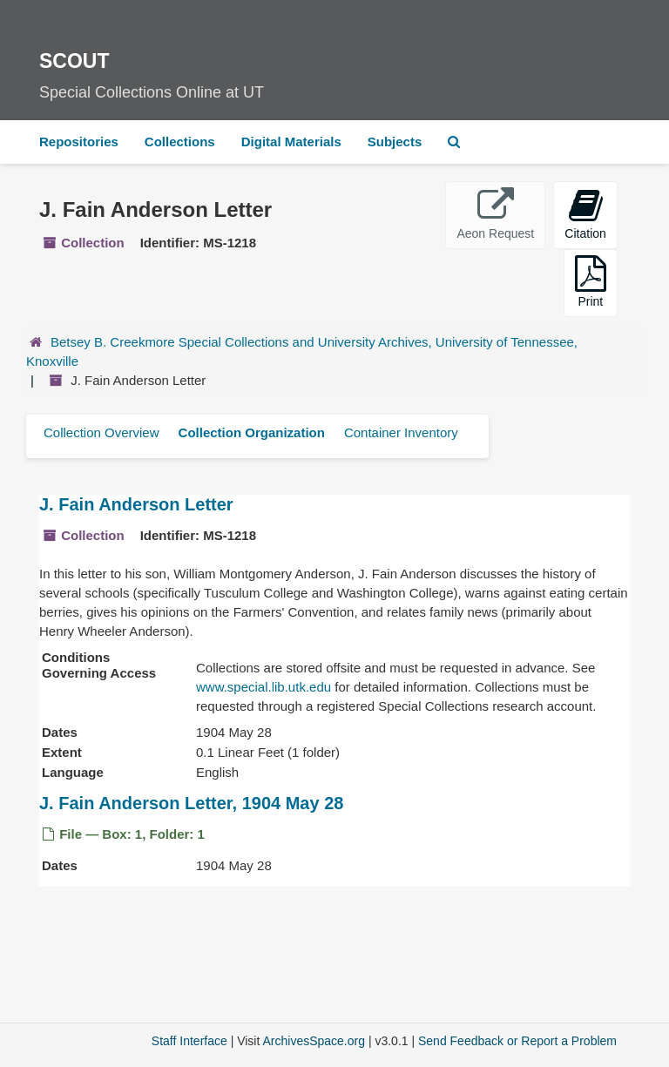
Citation (584, 213)
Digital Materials (291, 141)
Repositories (78, 141)
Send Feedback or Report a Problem (517, 1041)
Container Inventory (401, 432)
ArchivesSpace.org (313, 1041)
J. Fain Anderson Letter (136, 504)
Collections (180, 141)
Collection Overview (101, 432)
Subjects (395, 141)
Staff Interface (189, 1041)
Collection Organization (252, 432)
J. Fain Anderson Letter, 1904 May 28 (191, 803)
